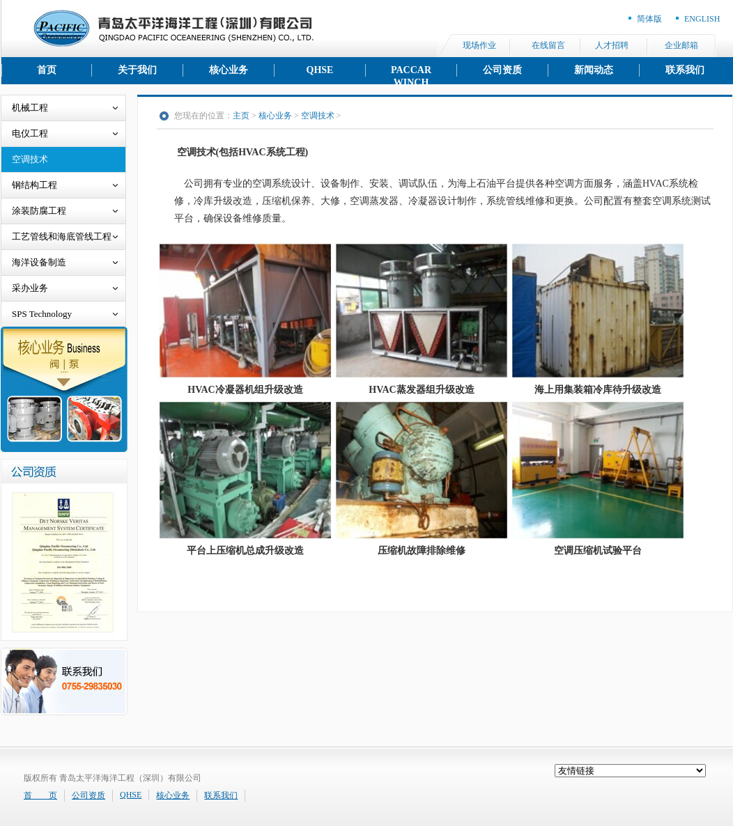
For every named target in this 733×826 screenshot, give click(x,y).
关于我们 (137, 70)
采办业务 (30, 288)
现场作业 (479, 45)
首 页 (40, 795)
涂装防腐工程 (39, 210)
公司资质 (502, 70)
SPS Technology (42, 314)
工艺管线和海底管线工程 (61, 236)
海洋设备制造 (39, 262)
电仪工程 (30, 133)
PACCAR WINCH (411, 71)
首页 (46, 70)
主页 (241, 115)
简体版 (649, 19)
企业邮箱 (681, 45)
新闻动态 (593, 70)
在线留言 (548, 45)
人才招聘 (611, 45)
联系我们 (684, 70)
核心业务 (228, 70)
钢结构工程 (34, 185)
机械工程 (30, 107)
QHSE (320, 70)
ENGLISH (702, 19)
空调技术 (30, 159)
